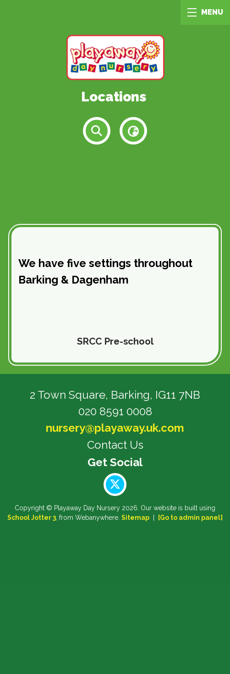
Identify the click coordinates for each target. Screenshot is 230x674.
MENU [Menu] (205, 12)
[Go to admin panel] (190, 517)
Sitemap (135, 517)
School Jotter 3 (31, 517)
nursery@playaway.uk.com (115, 427)
